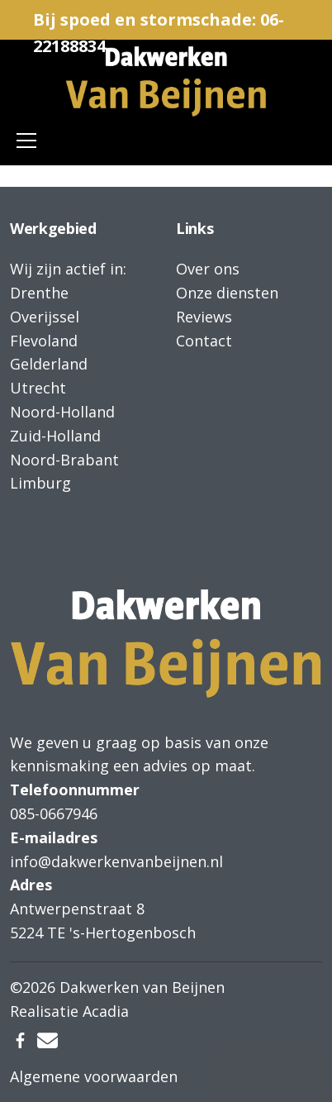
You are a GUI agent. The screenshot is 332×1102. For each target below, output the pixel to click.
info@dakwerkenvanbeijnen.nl (116, 861)
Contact (204, 341)
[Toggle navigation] (26, 140)
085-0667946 (53, 813)
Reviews (204, 317)
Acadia (106, 1011)
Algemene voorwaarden (94, 1076)
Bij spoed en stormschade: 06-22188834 (158, 24)
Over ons (208, 269)
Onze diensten (227, 293)
